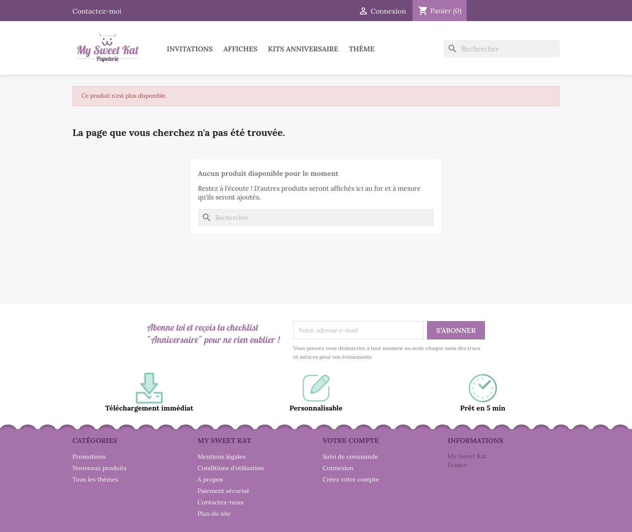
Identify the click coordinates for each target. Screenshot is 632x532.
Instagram (521, 9)
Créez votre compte (351, 479)
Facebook (483, 9)
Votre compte (351, 440)
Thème (361, 48)
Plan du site (214, 514)
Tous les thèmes (95, 479)
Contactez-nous (221, 502)
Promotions (89, 457)
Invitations (190, 48)
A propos (210, 479)
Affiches (240, 48)
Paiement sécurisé (224, 491)
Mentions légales (221, 457)
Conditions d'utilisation (231, 468)
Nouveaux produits (99, 468)
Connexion (338, 468)
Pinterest (502, 9)
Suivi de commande (350, 457)
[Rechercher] (502, 48)
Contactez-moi (97, 11)
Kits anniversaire (303, 48)
